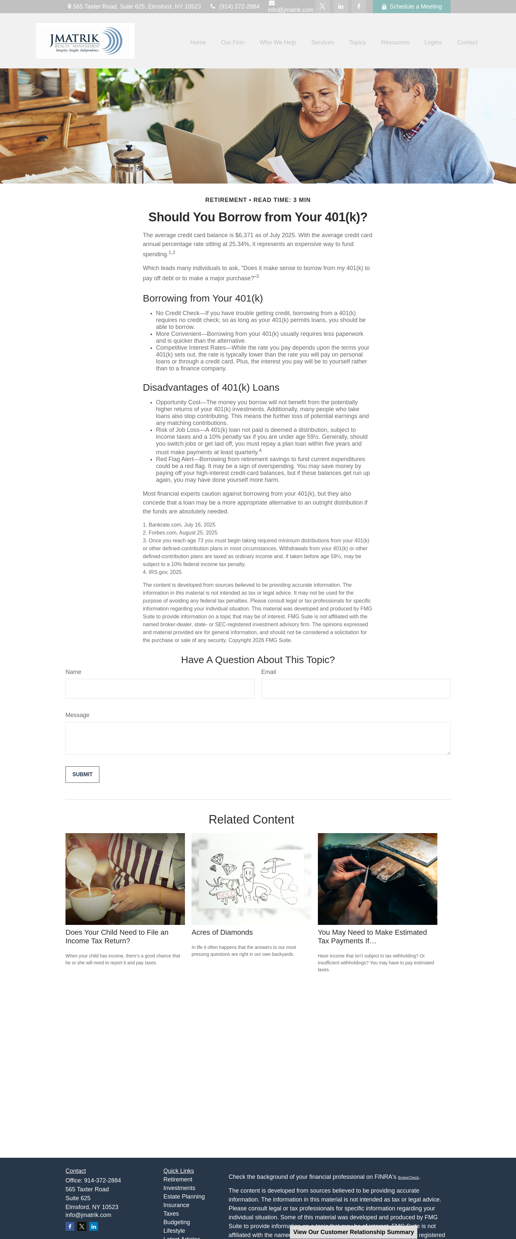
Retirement (178, 1179)
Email (268, 672)
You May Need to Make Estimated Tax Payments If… (372, 936)
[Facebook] (358, 6)
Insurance (177, 1205)
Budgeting (177, 1222)
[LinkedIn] (340, 6)
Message (77, 715)
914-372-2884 (102, 1180)
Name (73, 672)
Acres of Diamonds (222, 932)
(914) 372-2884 (234, 6)
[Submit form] (82, 774)
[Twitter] (322, 6)
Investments (179, 1188)
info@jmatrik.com (88, 1215)
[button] (198, 42)
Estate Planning (184, 1196)
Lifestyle (174, 1230)
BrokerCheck (408, 1177)
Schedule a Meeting (411, 6)
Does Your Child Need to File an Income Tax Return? (116, 936)
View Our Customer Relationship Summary (353, 1232)
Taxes (171, 1213)
